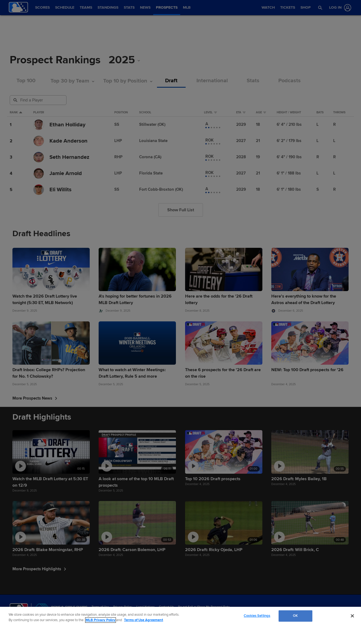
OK (295, 616)
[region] (180, 616)
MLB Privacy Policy (100, 620)
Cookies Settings (257, 616)
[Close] (352, 616)
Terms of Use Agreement (143, 620)
